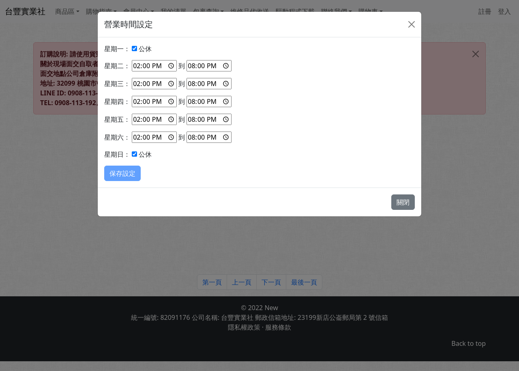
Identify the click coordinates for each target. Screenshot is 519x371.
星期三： (117, 83)
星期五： (117, 119)
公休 (145, 48)
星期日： (117, 154)
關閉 (403, 202)
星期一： (117, 48)
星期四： (117, 101)
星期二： (117, 65)
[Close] (411, 24)
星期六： (117, 137)
